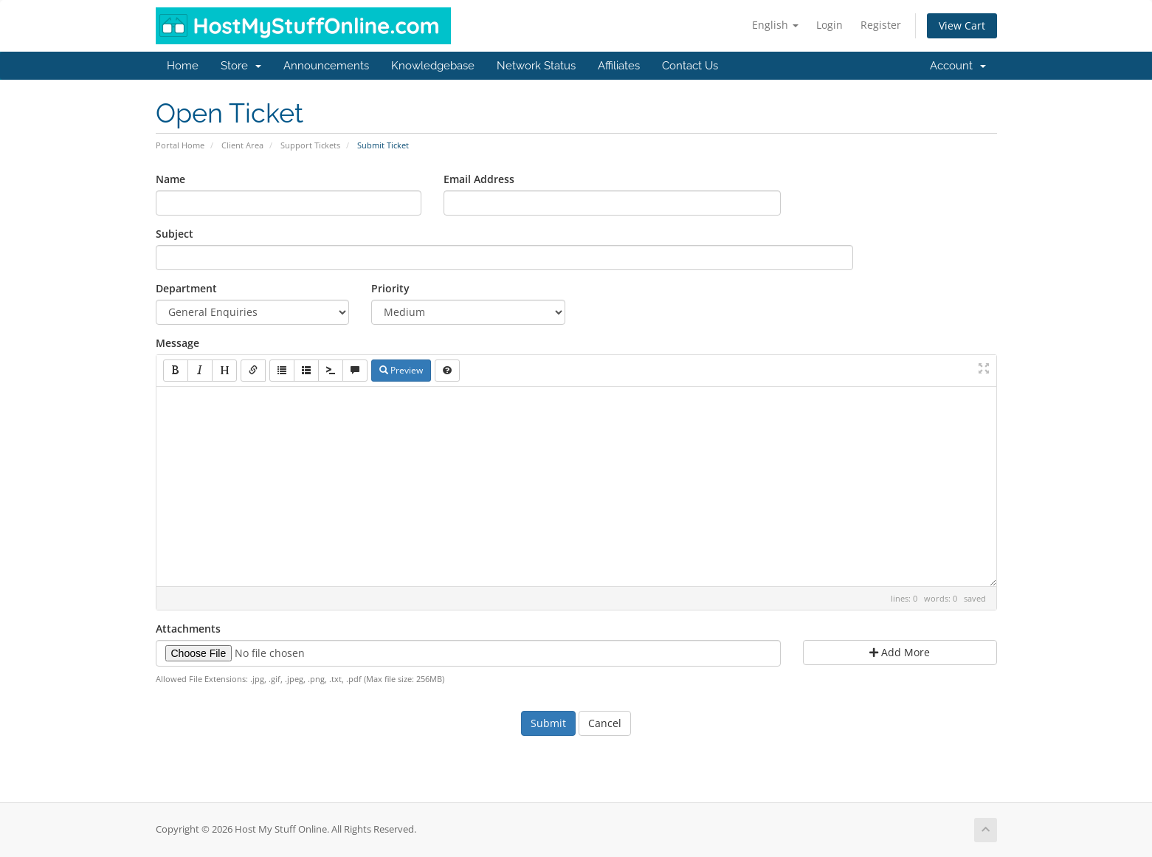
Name (170, 179)
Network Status (536, 65)
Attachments (188, 629)
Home (183, 65)
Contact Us (690, 65)
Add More (899, 652)
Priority (390, 288)
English (775, 25)
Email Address (479, 179)
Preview (401, 370)
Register (880, 25)
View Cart (962, 25)
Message (177, 343)
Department (186, 288)
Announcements (326, 65)
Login (829, 25)
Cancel (604, 723)
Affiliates (619, 65)
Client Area (242, 145)
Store (241, 65)
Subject (174, 234)
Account (958, 65)
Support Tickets (310, 145)
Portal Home (180, 145)
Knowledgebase (433, 65)
